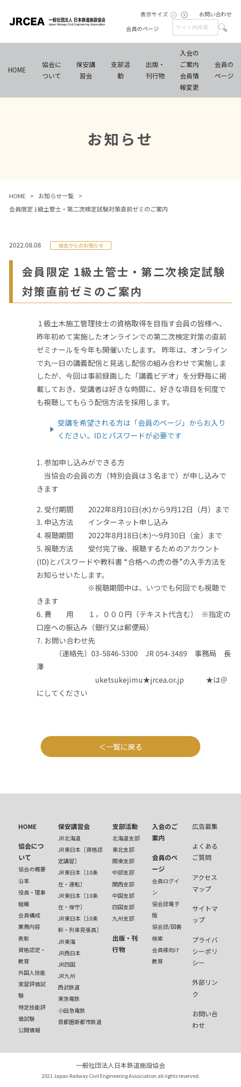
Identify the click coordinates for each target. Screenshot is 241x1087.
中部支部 (123, 872)
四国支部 (123, 907)
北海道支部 (126, 838)
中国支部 (123, 895)
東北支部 (123, 849)
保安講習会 (85, 70)
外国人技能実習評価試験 (32, 984)
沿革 (23, 881)
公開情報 (29, 1030)
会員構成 (29, 915)
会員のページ (142, 28)
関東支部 (123, 861)
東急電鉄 (69, 998)
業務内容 (29, 926)
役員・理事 (32, 892)
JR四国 (66, 964)
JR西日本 (69, 953)
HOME (17, 69)
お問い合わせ (215, 14)
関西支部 (123, 884)
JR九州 (66, 975)
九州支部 (123, 918)
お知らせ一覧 (56, 195)
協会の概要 (32, 869)
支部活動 (120, 70)
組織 (23, 903)
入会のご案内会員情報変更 (189, 70)
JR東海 (66, 941)
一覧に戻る (124, 746)
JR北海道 (69, 838)
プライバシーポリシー (205, 951)
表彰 (23, 938)
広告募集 (205, 826)
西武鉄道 (69, 987)
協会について (51, 70)
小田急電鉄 (71, 1010)
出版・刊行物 (155, 70)
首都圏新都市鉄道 (80, 1021)
